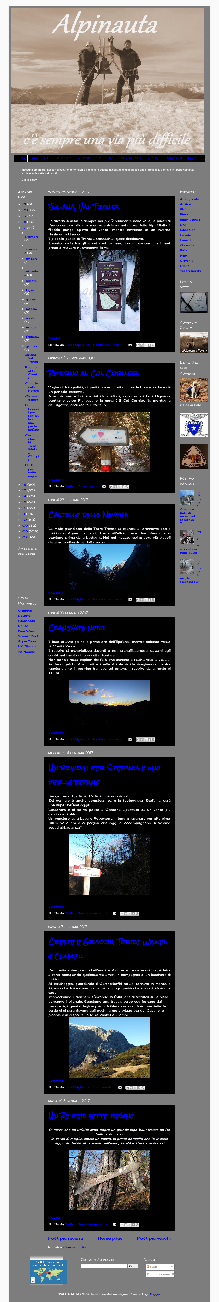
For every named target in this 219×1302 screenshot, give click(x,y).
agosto (31, 280)
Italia (183, 250)
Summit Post (28, 636)
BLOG (21, 158)
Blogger (154, 1294)
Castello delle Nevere (88, 514)
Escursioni (188, 229)
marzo (31, 327)
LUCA (47, 158)
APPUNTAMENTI (105, 158)
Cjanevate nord (77, 627)
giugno (31, 299)
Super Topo (27, 641)
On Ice (23, 625)
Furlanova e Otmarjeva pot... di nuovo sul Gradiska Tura (190, 507)
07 (25, 537)
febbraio (32, 336)
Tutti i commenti (161, 1274)
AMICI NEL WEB (131, 158)
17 (24, 227)
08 (25, 531)
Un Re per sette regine (91, 1115)
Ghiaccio (187, 245)
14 (24, 496)
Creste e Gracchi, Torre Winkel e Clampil (32, 447)
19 (24, 216)
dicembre (31, 236)
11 (24, 513)
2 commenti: (87, 486)
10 (25, 519)
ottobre (31, 258)
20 (25, 210)
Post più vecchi (154, 1238)
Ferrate (185, 235)
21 (24, 204)
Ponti (184, 255)
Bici (183, 209)
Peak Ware (26, 631)
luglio (30, 290)
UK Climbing (27, 646)
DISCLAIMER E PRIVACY (181, 158)
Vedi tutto (55, 338)
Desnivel (24, 615)
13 (24, 502)
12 (24, 508)
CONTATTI (154, 158)
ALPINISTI (84, 158)
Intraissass (26, 620)
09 (25, 525)
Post (152, 1266)
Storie (184, 265)
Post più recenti (65, 1238)
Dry (183, 224)
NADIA (34, 158)
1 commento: (103, 1087)
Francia (185, 240)
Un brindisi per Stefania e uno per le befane (32, 417)
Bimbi (184, 214)
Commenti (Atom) (77, 1247)
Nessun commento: (108, 344)
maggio (31, 308)
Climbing (25, 610)
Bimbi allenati (190, 219)
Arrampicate (189, 199)
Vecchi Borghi (190, 270)
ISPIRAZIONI (64, 158)
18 (24, 221)
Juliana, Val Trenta (83, 207)
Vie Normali (26, 651)
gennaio (32, 346)
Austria (185, 204)
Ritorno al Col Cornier (92, 373)
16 (24, 484)
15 (24, 490)
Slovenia (186, 260)
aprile (30, 318)
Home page (110, 1238)
